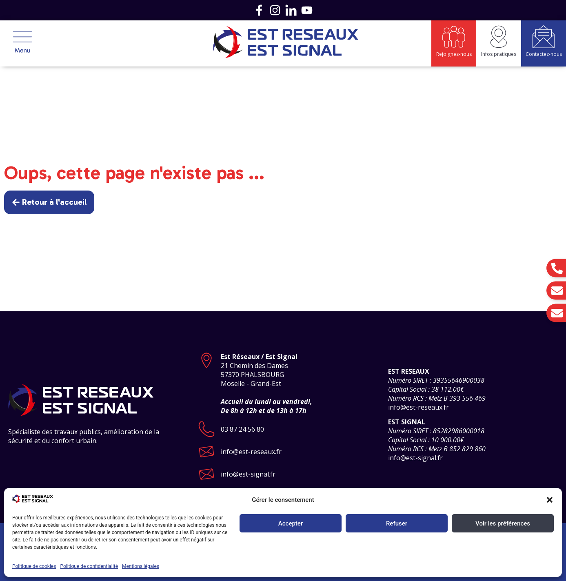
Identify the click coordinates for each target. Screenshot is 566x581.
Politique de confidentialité (89, 566)
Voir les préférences (502, 523)
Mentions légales (140, 566)
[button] (550, 500)
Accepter (290, 523)
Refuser (396, 523)
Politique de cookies (34, 566)
